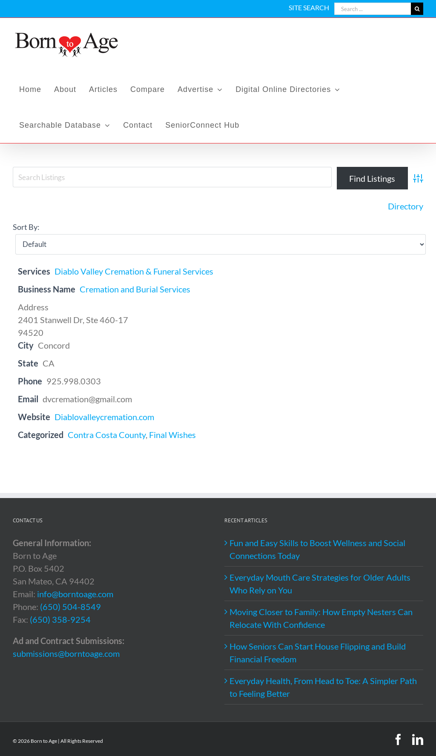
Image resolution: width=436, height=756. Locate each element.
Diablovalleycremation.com (104, 417)
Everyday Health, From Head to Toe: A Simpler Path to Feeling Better (323, 687)
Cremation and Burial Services (135, 289)
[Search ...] (372, 9)
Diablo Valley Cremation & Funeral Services (133, 271)
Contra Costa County (107, 435)
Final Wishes (172, 435)
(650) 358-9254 (60, 619)
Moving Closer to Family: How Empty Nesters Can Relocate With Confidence (321, 618)
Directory (405, 206)
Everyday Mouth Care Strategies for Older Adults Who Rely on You (319, 583)
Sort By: (26, 227)
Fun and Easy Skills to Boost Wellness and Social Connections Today (317, 549)
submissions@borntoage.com (66, 653)
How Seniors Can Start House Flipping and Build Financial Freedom (317, 652)
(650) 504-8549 (70, 606)
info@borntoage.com (75, 594)
